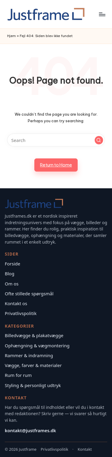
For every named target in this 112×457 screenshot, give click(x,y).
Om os (12, 284)
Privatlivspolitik (20, 313)
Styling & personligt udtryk (33, 385)
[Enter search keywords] (56, 140)
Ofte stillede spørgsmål (29, 293)
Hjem (11, 36)
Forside (12, 264)
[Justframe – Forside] (34, 203)
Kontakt (85, 449)
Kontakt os (16, 303)
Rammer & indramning (29, 355)
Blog (9, 273)
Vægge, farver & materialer (33, 365)
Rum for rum (18, 375)
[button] (99, 140)
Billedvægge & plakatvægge (34, 335)
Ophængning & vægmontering (37, 346)
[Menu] (102, 14)
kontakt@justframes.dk (30, 430)
